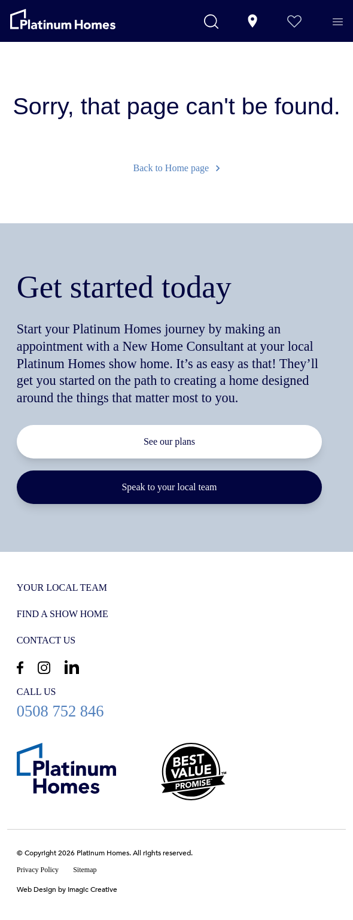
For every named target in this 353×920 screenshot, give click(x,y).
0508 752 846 (176, 702)
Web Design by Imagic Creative (67, 889)
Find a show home (62, 614)
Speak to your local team (169, 487)
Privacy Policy (38, 870)
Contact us (46, 640)
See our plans (169, 441)
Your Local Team (62, 587)
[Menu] (341, 22)
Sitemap (84, 870)
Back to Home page (176, 168)
